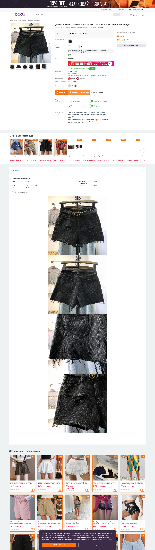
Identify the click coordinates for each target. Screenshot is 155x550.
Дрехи (15, 20)
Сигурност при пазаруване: (59, 100)
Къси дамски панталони (34, 20)
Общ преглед (16, 170)
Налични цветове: (60, 39)
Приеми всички (59, 545)
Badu (10, 20)
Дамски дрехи (22, 20)
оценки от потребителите (73, 27)
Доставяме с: (59, 78)
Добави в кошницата (79, 92)
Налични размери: (58, 46)
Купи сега (61, 92)
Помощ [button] (122, 10)
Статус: (57, 58)
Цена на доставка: (60, 81)
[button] (11, 14)
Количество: (59, 86)
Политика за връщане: (59, 113)
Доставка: (58, 71)
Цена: (58, 33)
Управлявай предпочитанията (96, 545)
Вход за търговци (106, 10)
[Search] (74, 14)
